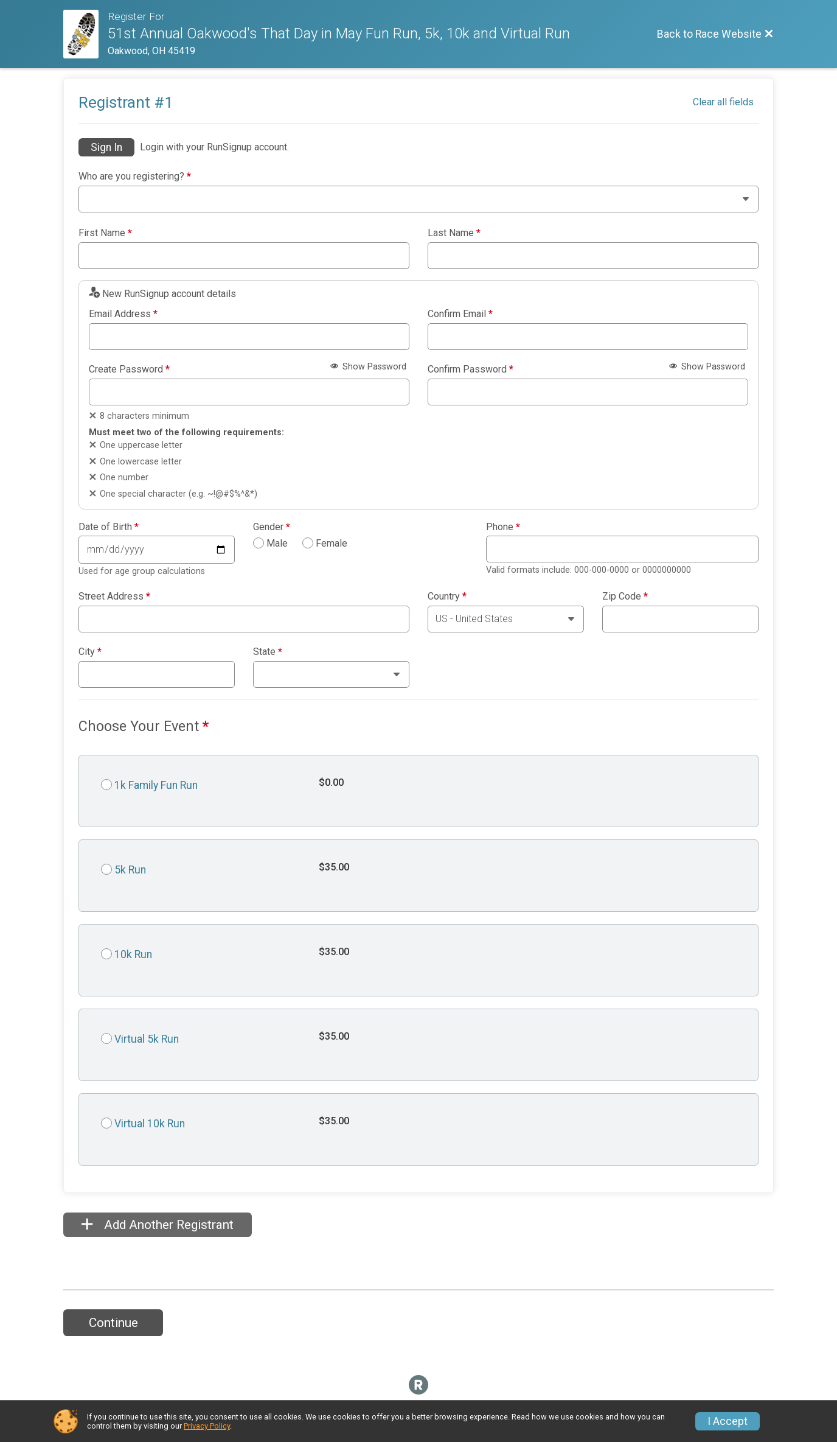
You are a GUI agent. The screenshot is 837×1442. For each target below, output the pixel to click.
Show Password (368, 367)
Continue (113, 1322)
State (267, 651)
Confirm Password (470, 369)
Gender (271, 527)
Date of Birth (108, 527)
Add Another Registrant (158, 1224)
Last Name (454, 233)
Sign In (106, 147)
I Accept (727, 1421)
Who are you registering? (134, 176)
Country (447, 596)
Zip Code (625, 596)
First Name (105, 233)
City (90, 651)
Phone (503, 527)
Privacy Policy (207, 1425)
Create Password (129, 369)
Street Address (114, 596)
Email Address (123, 314)
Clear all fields (723, 102)
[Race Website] (85, 34)
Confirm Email (460, 314)
